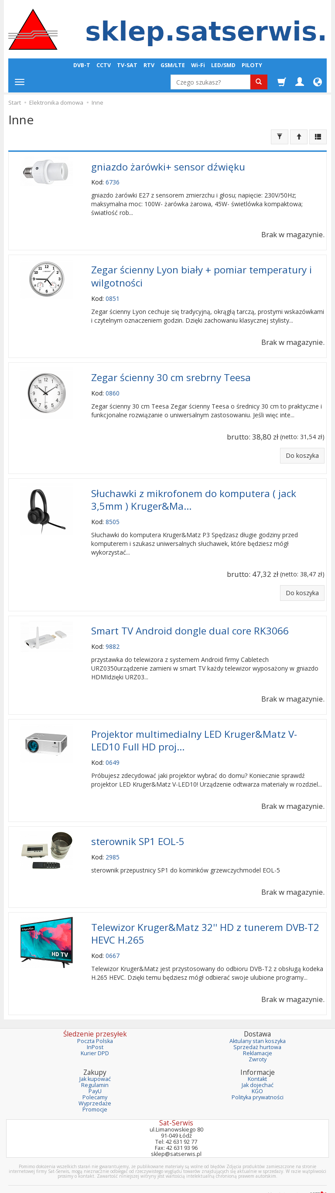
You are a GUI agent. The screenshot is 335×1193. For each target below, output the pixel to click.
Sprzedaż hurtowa (257, 1033)
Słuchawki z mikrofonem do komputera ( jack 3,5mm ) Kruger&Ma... (193, 493)
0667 (113, 941)
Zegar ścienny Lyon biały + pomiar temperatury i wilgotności (201, 273)
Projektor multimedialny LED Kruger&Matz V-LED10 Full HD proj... (194, 730)
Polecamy (94, 1083)
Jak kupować (95, 1065)
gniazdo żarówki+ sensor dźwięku (168, 166)
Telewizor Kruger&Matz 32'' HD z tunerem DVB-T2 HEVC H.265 (205, 920)
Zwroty (258, 1045)
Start (14, 102)
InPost (95, 1033)
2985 (113, 845)
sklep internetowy (296, 1179)
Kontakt (257, 1065)
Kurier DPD (95, 1039)
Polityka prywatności (258, 1083)
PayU (95, 1077)
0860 (113, 388)
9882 (113, 638)
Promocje (94, 1095)
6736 (113, 181)
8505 (113, 515)
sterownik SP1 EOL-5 (138, 830)
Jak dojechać (257, 1071)
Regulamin (95, 1071)
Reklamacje (257, 1039)
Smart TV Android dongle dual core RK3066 (190, 623)
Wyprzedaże (95, 1089)
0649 (113, 752)
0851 (113, 295)
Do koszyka (302, 451)
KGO (257, 1077)
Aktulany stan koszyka (257, 1027)
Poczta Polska (95, 1027)
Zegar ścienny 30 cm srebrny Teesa (171, 373)
